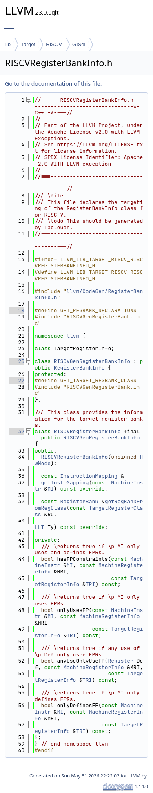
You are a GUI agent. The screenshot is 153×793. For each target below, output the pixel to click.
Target (28, 44)
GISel (79, 44)
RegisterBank (79, 501)
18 (16, 310)
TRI (90, 584)
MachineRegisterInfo (109, 616)
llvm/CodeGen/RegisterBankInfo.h (89, 294)
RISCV (54, 44)
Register (120, 660)
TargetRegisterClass (89, 511)
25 (16, 361)
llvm (73, 335)
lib (8, 44)
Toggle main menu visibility (11, 27)
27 (16, 380)
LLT (39, 527)
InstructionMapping (88, 476)
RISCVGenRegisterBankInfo (92, 361)
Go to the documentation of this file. (53, 83)
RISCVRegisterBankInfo (87, 431)
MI (50, 488)
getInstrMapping (65, 482)
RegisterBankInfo (79, 367)
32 (16, 431)
